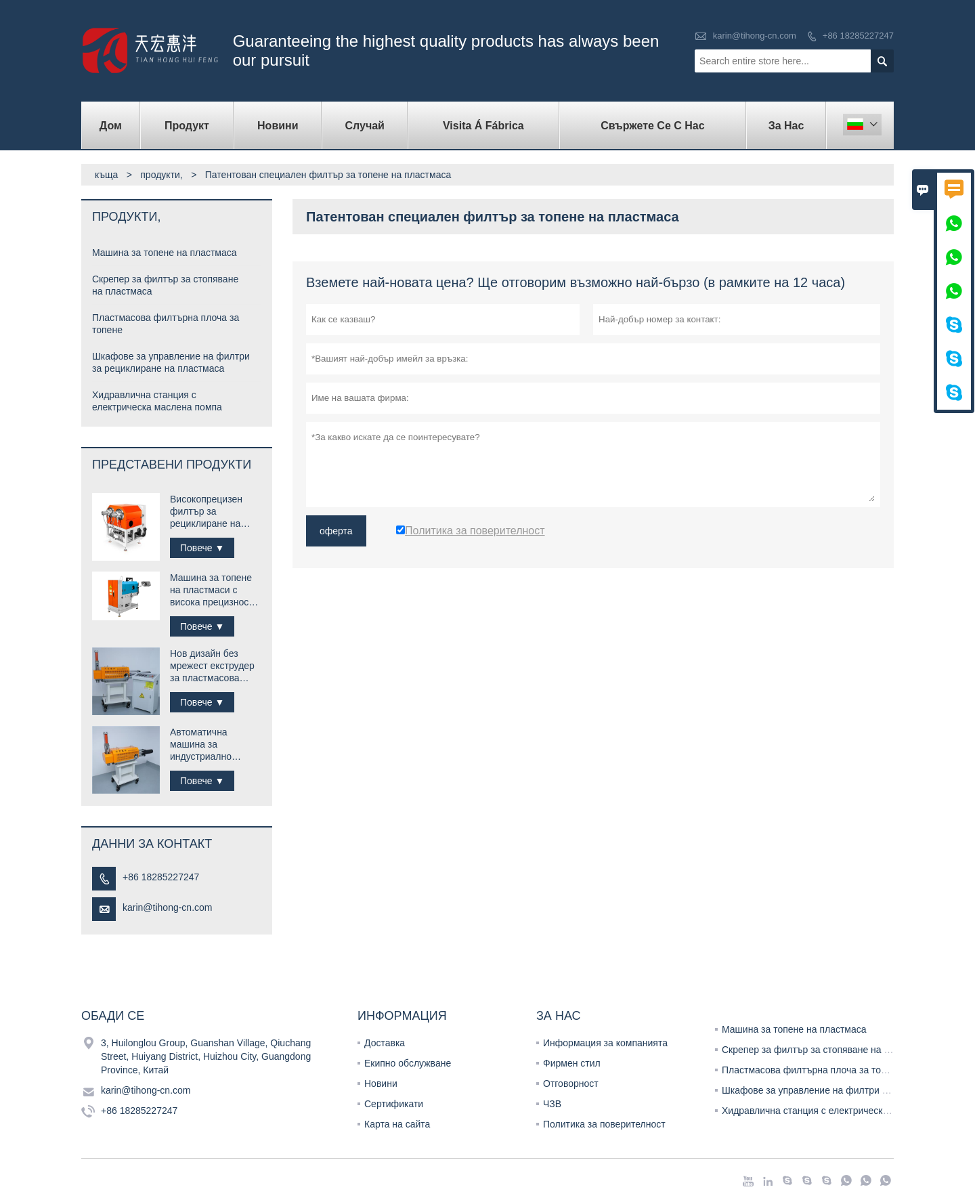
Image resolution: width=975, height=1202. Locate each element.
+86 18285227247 (858, 35)
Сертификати (393, 1103)
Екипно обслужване (407, 1063)
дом (111, 125)
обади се (112, 1016)
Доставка (384, 1042)
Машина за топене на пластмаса (164, 252)
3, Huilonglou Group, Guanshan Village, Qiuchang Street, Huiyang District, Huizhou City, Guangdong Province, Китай (206, 1056)
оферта (336, 530)
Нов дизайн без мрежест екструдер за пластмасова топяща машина (212, 666)
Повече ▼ (202, 547)
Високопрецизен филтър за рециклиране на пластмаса (206, 512)
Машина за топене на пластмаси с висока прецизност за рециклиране (211, 590)
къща (106, 174)
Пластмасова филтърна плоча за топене (812, 1070)
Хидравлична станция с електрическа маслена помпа (840, 1110)
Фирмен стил (572, 1063)
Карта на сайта (397, 1124)
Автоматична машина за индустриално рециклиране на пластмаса (205, 745)
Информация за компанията (605, 1042)
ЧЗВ (552, 1103)
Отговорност (571, 1083)
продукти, (161, 174)
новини (278, 125)
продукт (187, 125)
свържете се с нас (652, 125)
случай (365, 125)
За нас (786, 125)
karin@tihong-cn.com (754, 35)
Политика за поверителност (604, 1124)
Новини (380, 1083)
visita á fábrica (483, 125)
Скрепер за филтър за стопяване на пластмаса (826, 1049)
